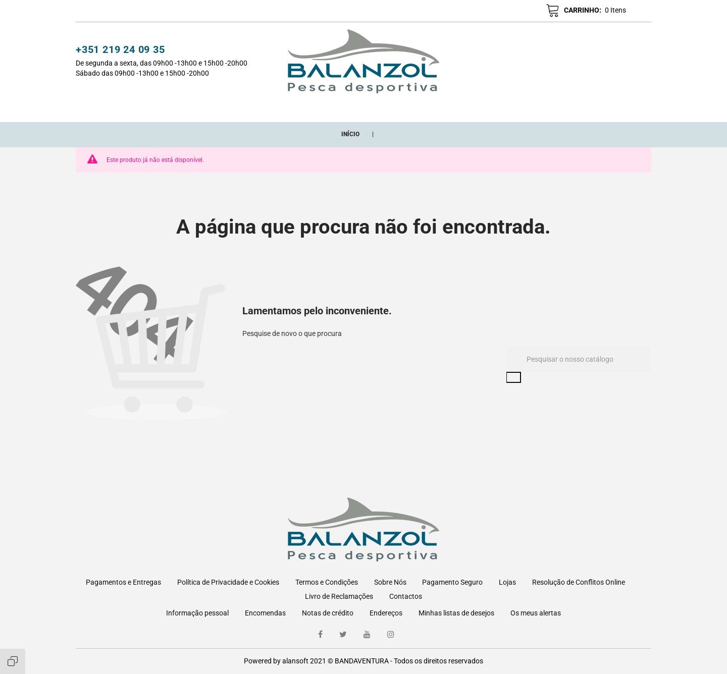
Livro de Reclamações (339, 596)
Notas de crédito (327, 613)
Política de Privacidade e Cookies (228, 582)
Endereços (386, 613)
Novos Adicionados (305, 108)
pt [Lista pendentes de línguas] (636, 12)
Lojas (507, 582)
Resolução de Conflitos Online (578, 582)
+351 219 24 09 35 (120, 51)
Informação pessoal (197, 613)
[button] (492, 11)
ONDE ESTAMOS (487, 108)
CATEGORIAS (230, 108)
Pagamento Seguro (452, 582)
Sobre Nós (390, 582)
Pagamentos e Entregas (123, 582)
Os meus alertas (535, 613)
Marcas (431, 108)
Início (184, 108)
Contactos (405, 596)
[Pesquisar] (578, 370)
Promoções (380, 108)
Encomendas (265, 613)
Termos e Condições (326, 582)
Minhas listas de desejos (456, 613)
